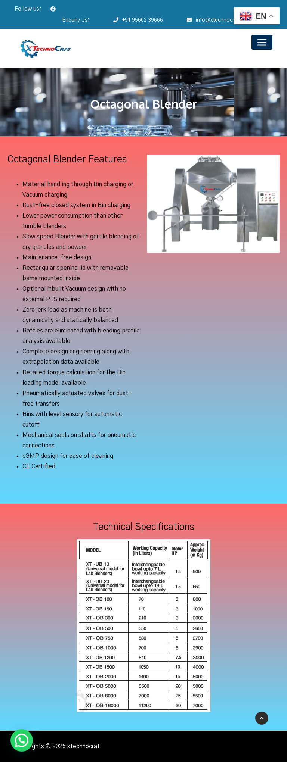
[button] (21, 740)
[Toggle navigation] (261, 42)
